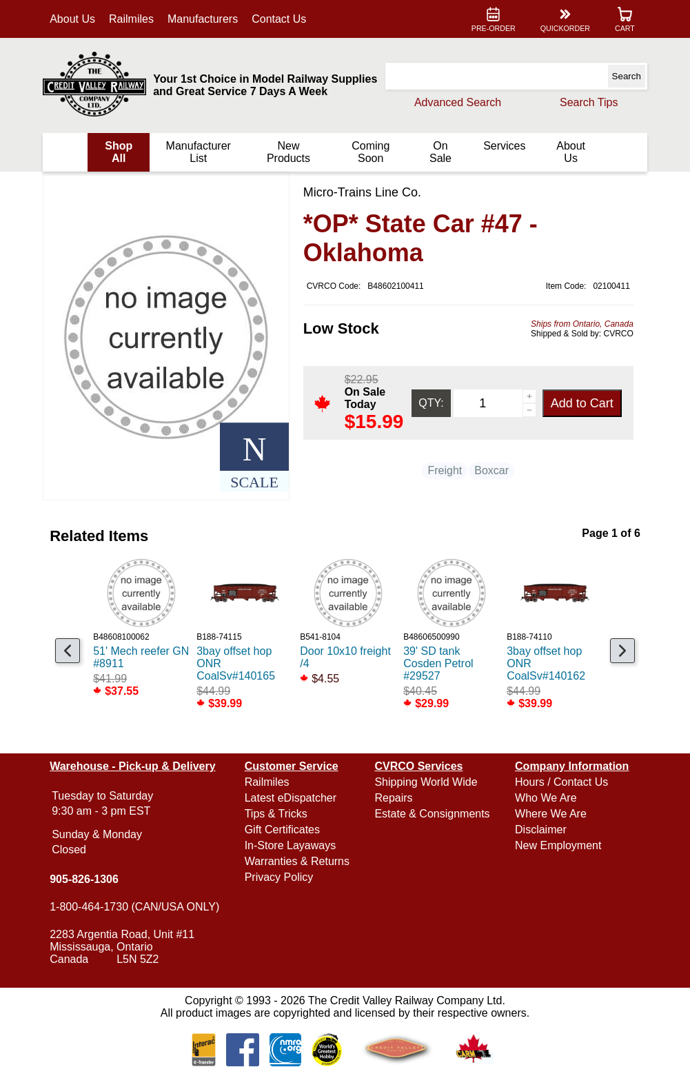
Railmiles (133, 19)
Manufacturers (205, 19)
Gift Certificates (283, 829)
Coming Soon (370, 152)
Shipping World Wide (425, 782)
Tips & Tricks (276, 814)
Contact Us (281, 19)
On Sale (439, 152)
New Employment (557, 845)
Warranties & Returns (297, 861)
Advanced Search (455, 102)
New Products (288, 152)
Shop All (120, 152)
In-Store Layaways (291, 845)
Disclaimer (540, 829)
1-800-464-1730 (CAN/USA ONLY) (136, 907)
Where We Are (550, 814)
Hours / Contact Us (560, 782)
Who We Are (545, 798)
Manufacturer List (199, 152)
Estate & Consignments (431, 814)
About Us (74, 19)
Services (503, 146)
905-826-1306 (86, 879)
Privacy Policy (279, 877)
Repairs (393, 798)
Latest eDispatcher (291, 798)
